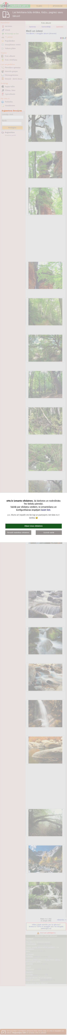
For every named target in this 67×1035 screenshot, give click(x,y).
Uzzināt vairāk (48, 532)
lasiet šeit (45, 510)
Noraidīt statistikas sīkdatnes (18, 532)
